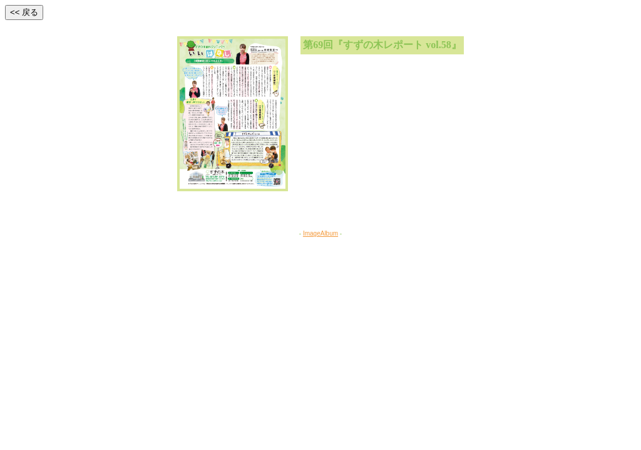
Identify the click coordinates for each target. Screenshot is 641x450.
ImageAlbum (320, 233)
